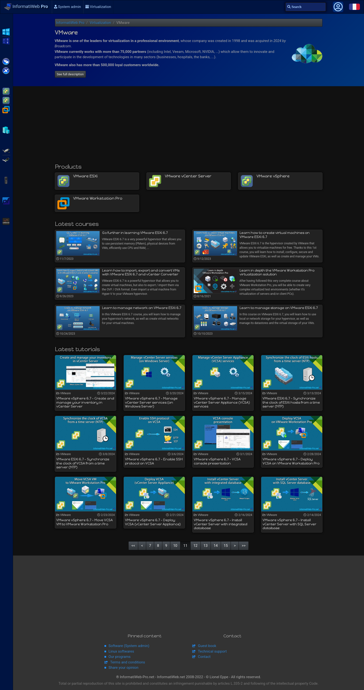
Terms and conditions (127, 662)
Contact (204, 657)
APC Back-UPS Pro (6, 180)
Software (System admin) (129, 646)
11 (185, 545)
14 (216, 545)
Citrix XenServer (6, 70)
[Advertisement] (189, 127)
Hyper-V (6, 130)
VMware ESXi (6, 91)
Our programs (120, 657)
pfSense (6, 200)
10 (175, 545)
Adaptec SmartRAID (6, 150)
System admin (67, 7)
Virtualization (98, 7)
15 (226, 545)
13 (206, 545)
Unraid (6, 221)
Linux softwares (121, 651)
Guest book (207, 646)
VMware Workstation (6, 109)
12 (195, 545)
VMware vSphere (6, 100)
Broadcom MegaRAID (6, 159)
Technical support (212, 651)
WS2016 (6, 40)
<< (133, 545)
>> (244, 545)
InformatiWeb (26, 6)
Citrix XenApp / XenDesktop (6, 61)
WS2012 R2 (6, 31)
